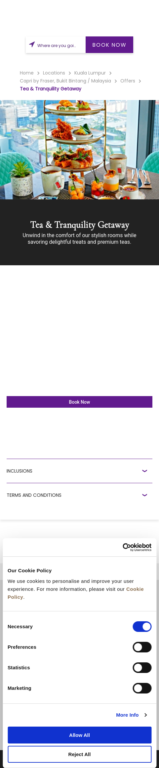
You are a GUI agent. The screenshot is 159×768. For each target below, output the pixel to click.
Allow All (79, 735)
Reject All (79, 754)
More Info (127, 715)
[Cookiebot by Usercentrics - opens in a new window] (122, 547)
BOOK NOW (109, 45)
